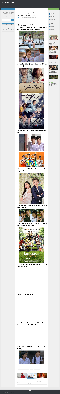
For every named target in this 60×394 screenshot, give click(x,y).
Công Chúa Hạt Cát (52, 19)
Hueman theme (12, 392)
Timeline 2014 (35, 369)
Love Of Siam (20, 369)
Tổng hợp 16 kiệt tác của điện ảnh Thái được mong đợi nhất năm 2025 (53, 84)
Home (3, 6)
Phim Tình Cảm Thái (8, 6)
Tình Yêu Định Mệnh (53, 17)
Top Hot (40, 6)
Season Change (27, 369)
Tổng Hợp (43, 6)
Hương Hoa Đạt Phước (53, 14)
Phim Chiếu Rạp (32, 6)
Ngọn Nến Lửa (52, 16)
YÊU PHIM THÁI (8, 3)
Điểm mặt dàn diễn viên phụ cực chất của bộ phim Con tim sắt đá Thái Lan (53, 72)
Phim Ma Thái (14, 6)
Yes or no (39, 369)
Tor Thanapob (52, 29)
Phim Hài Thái (19, 6)
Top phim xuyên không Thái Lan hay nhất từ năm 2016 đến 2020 (53, 52)
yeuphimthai (19, 17)
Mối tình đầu (23, 369)
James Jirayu (52, 26)
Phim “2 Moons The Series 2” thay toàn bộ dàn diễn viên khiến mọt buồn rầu (31, 381)
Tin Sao (36, 6)
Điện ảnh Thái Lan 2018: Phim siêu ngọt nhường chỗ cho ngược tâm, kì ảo (53, 42)
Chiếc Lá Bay (52, 13)
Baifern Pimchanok (52, 24)
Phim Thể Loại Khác (25, 6)
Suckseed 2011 (31, 369)
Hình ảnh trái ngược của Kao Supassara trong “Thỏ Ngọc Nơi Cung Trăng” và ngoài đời (21, 380)
